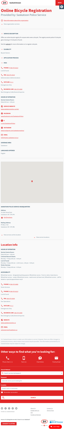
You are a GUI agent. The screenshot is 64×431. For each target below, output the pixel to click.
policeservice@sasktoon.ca (9, 330)
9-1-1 (11, 82)
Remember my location (11, 392)
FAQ (32, 412)
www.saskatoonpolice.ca (8, 323)
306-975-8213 (14, 68)
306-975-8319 (11, 75)
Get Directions (6, 218)
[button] (61, 6)
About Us (33, 408)
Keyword (3, 377)
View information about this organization (16, 20)
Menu (60, 3)
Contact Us (50, 408)
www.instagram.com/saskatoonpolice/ (12, 130)
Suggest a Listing (9, 424)
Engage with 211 (35, 410)
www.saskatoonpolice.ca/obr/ (10, 109)
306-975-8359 (11, 299)
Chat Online (40, 359)
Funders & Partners (36, 415)
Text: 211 (23, 359)
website (8, 44)
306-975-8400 (14, 284)
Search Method (5, 370)
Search (19, 397)
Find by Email (56, 359)
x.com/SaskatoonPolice (8, 123)
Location (3, 385)
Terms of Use (50, 410)
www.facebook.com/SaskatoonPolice (12, 116)
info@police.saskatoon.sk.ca (9, 138)
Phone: (8, 359)
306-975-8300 (18, 89)
